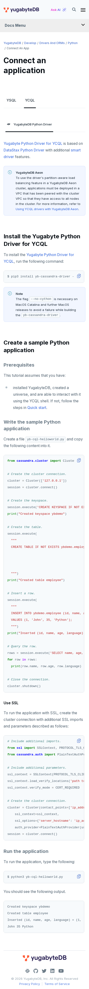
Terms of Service (57, 984)
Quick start (36, 407)
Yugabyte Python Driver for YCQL (33, 143)
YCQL (30, 100)
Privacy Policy (29, 984)
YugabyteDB (12, 43)
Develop (30, 43)
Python (73, 43)
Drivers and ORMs (52, 43)
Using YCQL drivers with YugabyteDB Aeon (47, 209)
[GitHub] (35, 971)
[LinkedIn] (52, 971)
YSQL (11, 100)
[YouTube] (61, 971)
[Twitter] (44, 971)
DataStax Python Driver (24, 150)
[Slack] (27, 971)
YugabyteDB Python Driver (29, 124)
